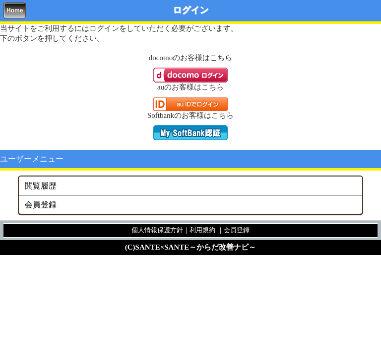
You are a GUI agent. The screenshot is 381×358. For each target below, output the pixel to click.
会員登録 (41, 204)
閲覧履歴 (41, 185)
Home (14, 10)
